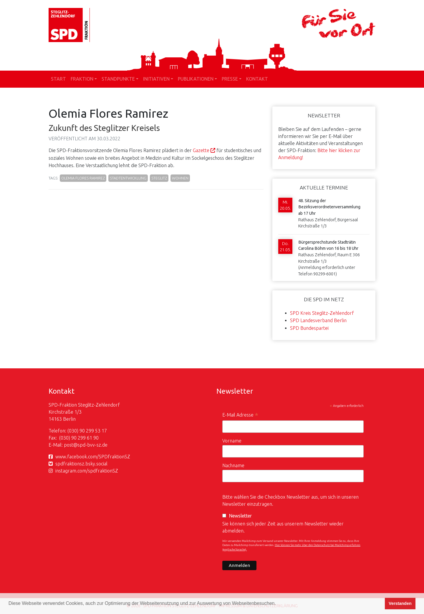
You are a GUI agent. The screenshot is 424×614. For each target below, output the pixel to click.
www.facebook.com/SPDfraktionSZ (92, 456)
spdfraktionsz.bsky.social (81, 463)
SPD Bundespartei (309, 328)
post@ (71, 444)
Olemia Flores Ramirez (83, 178)
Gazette (201, 150)
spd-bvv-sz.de (92, 444)
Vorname (231, 440)
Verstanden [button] (400, 603)
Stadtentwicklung (128, 178)
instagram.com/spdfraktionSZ (86, 470)
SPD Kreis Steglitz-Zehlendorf (322, 313)
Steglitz (159, 178)
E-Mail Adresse (240, 416)
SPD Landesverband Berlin (318, 320)
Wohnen (180, 178)
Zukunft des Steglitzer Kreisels (104, 127)
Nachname (233, 465)
